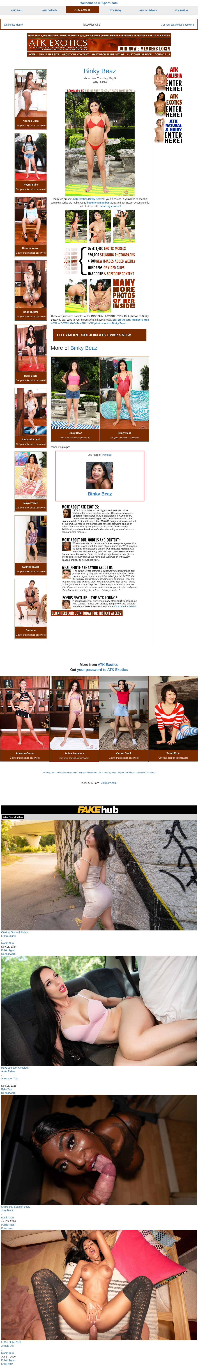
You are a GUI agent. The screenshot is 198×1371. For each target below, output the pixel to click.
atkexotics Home (13, 24)
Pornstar (107, 454)
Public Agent (8, 950)
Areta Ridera (8, 1071)
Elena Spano (8, 935)
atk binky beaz (48, 772)
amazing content (110, 206)
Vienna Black (124, 753)
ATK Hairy (115, 10)
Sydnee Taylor (30, 566)
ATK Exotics (83, 9)
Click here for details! (125, 606)
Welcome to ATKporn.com (99, 3)
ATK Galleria (49, 10)
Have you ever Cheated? (15, 1067)
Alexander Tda (9, 1078)
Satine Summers (74, 753)
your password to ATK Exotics (102, 670)
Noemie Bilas (31, 120)
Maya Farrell (30, 503)
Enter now (7, 1228)
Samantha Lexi (31, 439)
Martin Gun (7, 943)
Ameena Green (25, 753)
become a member (98, 202)
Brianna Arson (30, 248)
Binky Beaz (100, 71)
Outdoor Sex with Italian (14, 932)
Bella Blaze (30, 375)
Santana (31, 630)
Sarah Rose (173, 753)
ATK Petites (181, 10)
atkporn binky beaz (126, 772)
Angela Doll (7, 1345)
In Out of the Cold (11, 1342)
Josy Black (7, 1210)
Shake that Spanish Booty (15, 1206)
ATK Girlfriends (148, 10)
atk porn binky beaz (107, 772)
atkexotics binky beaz (145, 772)
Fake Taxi (6, 1089)
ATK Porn (16, 10)
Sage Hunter (30, 312)
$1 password (8, 953)
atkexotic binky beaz (88, 772)
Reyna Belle (31, 184)
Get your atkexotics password (177, 24)
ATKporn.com (109, 782)
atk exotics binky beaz (67, 772)
